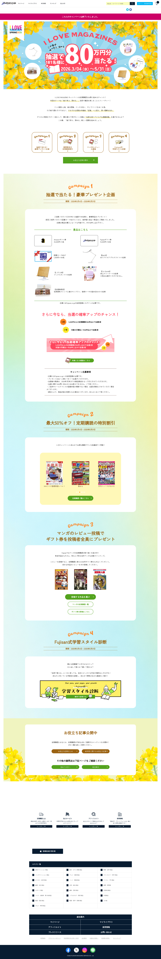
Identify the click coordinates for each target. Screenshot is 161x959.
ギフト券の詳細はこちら (80, 611)
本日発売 (43, 3)
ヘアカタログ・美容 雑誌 (76, 895)
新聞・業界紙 (107, 885)
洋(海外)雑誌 (107, 890)
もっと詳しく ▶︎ (41, 826)
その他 (105, 900)
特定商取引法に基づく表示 (71, 938)
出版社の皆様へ (94, 938)
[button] (76, 492)
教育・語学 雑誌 (108, 870)
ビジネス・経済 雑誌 (41, 880)
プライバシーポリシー (54, 938)
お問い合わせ (106, 932)
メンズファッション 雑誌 (42, 875)
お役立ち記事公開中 (80, 160)
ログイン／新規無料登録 (145, 3)
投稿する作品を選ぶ (80, 596)
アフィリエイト (54, 927)
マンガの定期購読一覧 (80, 604)
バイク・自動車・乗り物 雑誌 (43, 895)
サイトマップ (117, 938)
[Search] (132, 3)
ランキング (53, 3)
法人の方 (62, 3)
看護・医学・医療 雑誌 (75, 900)
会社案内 (84, 938)
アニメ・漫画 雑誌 (74, 875)
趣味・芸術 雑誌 (73, 890)
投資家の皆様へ (105, 938)
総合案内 (95, 767)
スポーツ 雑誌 (39, 890)
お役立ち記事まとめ (65, 751)
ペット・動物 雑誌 (74, 880)
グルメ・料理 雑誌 (40, 905)
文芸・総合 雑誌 (73, 885)
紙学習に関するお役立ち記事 (95, 751)
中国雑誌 (106, 895)
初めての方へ (65, 767)
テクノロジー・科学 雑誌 (110, 875)
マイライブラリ (32, 3)
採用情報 (106, 927)
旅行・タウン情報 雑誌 (75, 870)
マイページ (21, 3)
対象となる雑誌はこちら (81, 360)
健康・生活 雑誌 (39, 885)
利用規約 (42, 938)
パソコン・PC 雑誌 (109, 880)
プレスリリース (54, 932)
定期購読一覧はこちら (80, 498)
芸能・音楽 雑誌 (39, 900)
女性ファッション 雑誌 (41, 870)
